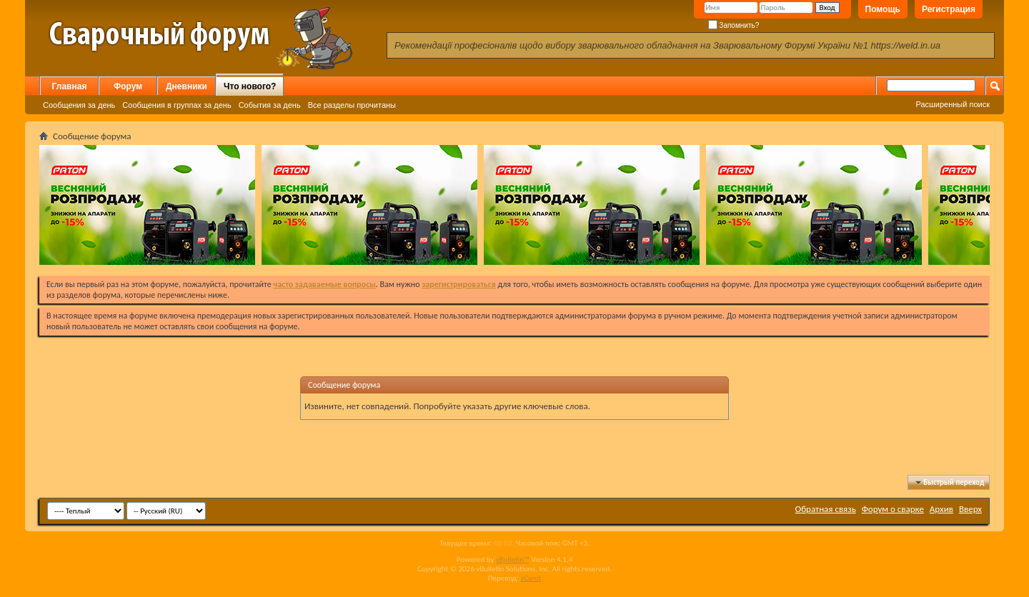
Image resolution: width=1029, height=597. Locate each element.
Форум (128, 86)
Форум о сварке (893, 508)
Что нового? (250, 86)
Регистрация (948, 9)
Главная (69, 86)
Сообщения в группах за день (176, 105)
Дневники (186, 86)
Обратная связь (825, 508)
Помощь (882, 9)
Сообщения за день (79, 105)
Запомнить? (734, 25)
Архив (941, 508)
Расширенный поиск (952, 104)
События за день (270, 105)
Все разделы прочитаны (352, 105)
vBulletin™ (513, 559)
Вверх (970, 508)
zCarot (531, 578)
